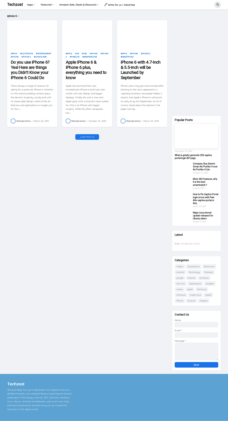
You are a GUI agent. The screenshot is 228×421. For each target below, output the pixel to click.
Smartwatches (90, 57)
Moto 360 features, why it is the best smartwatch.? (205, 182)
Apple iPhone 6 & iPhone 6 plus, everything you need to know (86, 70)
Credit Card (195, 295)
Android (180, 272)
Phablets (75, 57)
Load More (85, 136)
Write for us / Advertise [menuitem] (119, 5)
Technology (194, 272)
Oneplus (204, 300)
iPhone (15, 57)
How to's (180, 283)
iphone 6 (27, 57)
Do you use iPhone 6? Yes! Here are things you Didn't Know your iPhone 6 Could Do (30, 70)
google (179, 278)
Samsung (201, 289)
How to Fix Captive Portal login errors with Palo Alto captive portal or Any (205, 199)
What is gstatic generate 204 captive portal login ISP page (193, 156)
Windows (204, 278)
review (179, 289)
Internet (191, 278)
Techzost (15, 4)
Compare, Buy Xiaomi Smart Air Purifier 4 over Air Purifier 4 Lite (205, 166)
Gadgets (210, 283)
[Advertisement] (196, 62)
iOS (77, 54)
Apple (14, 54)
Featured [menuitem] (46, 4)
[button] (217, 4)
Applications (195, 283)
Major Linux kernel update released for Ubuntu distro (203, 215)
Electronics (27, 54)
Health (208, 295)
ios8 (85, 54)
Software (180, 295)
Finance (191, 300)
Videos (179, 266)
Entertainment (44, 54)
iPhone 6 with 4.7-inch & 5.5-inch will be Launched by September (141, 70)
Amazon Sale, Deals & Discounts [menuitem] (77, 4)
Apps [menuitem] (30, 4)
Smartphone (128, 57)
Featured (208, 272)
